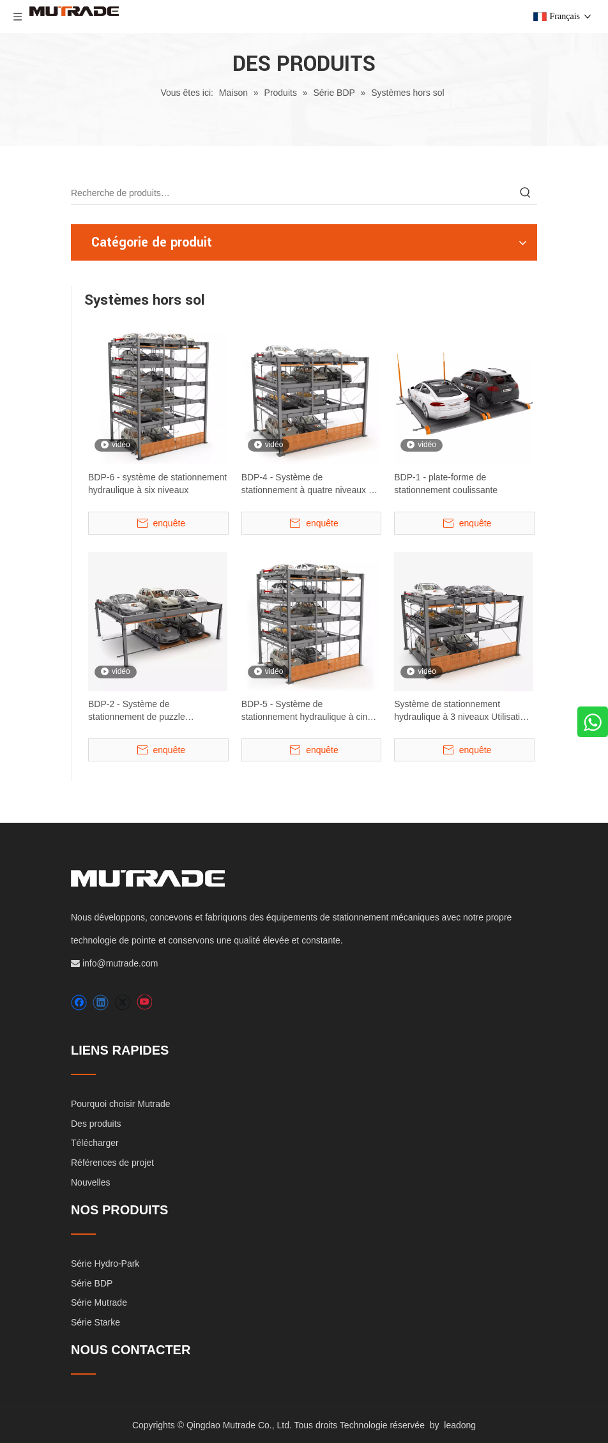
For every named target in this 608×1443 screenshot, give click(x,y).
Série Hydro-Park (105, 1263)
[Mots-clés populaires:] (525, 192)
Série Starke (95, 1322)
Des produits (96, 1124)
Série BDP (91, 1283)
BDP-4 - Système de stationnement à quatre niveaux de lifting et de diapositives (310, 484)
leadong (460, 1425)
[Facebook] (79, 1003)
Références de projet (112, 1162)
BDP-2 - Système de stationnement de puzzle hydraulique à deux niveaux (142, 711)
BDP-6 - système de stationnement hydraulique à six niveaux (157, 483)
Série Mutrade (99, 1302)
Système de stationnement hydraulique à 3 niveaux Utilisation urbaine (461, 711)
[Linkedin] (101, 1003)
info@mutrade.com (120, 963)
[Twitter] (122, 1003)
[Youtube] (144, 1003)
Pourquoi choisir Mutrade (121, 1104)
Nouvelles (90, 1182)
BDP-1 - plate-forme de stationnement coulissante (446, 483)
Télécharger (95, 1143)
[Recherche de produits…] (292, 192)
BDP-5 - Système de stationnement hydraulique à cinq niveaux (306, 711)
